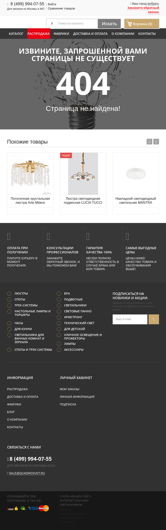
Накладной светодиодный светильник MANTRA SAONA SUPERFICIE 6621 (136, 201)
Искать (108, 23)
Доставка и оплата (90, 33)
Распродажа (38, 33)
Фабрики (61, 33)
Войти (51, 4)
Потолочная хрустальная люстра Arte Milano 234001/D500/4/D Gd (30, 201)
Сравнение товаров (60, 8)
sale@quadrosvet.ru (27, 473)
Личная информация (77, 396)
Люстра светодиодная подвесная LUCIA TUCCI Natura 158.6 (83, 201)
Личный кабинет (76, 377)
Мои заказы (69, 389)
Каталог (16, 33)
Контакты (147, 33)
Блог (11, 411)
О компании (123, 33)
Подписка (68, 404)
